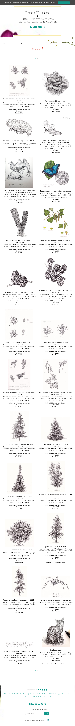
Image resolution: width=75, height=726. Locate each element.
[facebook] (31, 27)
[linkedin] (36, 27)
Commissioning (20, 693)
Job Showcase (29, 693)
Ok (64, 2)
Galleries (12, 693)
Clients (69, 693)
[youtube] (34, 27)
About (6, 693)
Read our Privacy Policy (49, 2)
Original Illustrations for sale (49, 693)
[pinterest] (41, 27)
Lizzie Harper (37, 13)
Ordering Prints (27, 695)
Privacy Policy (47, 696)
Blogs (36, 693)
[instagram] (44, 27)
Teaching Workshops (58, 695)
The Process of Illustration (42, 695)
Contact (63, 693)
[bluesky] (39, 27)
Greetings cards (16, 695)
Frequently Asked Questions (33, 696)
